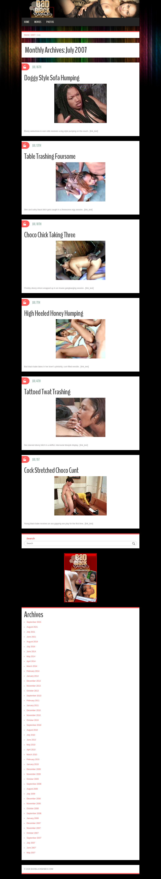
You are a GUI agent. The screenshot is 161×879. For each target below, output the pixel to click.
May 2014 (31, 656)
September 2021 (34, 622)
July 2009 (31, 794)
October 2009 (33, 779)
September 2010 (34, 725)
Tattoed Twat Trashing (47, 392)
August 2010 (32, 730)
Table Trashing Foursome (49, 156)
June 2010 (31, 740)
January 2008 (33, 818)
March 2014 (32, 666)
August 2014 (32, 642)
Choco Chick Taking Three (49, 235)
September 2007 (34, 838)
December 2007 (34, 823)
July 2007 (31, 843)
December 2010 (34, 710)
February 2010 (33, 759)
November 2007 (34, 828)
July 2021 (31, 632)
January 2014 (33, 676)
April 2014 (31, 661)
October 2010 (33, 720)
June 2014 (31, 651)
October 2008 (33, 808)
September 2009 (34, 784)
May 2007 (31, 853)
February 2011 (33, 700)
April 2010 (31, 749)
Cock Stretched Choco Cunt (51, 470)
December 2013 (34, 681)
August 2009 (32, 789)
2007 (33, 35)
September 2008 (34, 813)
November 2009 (34, 774)
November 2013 (34, 686)
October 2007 (33, 833)
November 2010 (34, 715)
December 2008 (34, 799)
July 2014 (31, 646)
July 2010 (31, 735)
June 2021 (31, 637)
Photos (50, 22)
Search (31, 538)
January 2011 (33, 705)
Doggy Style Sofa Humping (51, 78)
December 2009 (34, 769)
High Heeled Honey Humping (53, 313)
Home (26, 22)
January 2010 (33, 764)
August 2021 (32, 627)
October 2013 (33, 691)
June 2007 (31, 848)
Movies (37, 22)
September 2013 (34, 696)
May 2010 (31, 745)
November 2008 (34, 803)
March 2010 (32, 754)
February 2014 (33, 671)
